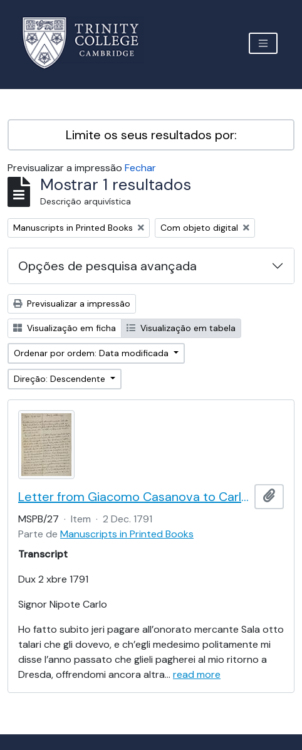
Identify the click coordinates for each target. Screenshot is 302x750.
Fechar (140, 167)
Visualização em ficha (64, 328)
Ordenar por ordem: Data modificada (92, 353)
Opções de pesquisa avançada (107, 266)
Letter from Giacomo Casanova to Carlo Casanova (133, 496)
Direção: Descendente (61, 378)
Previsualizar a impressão (71, 303)
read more (197, 674)
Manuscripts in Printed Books (127, 534)
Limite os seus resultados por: (151, 135)
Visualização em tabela (181, 328)
